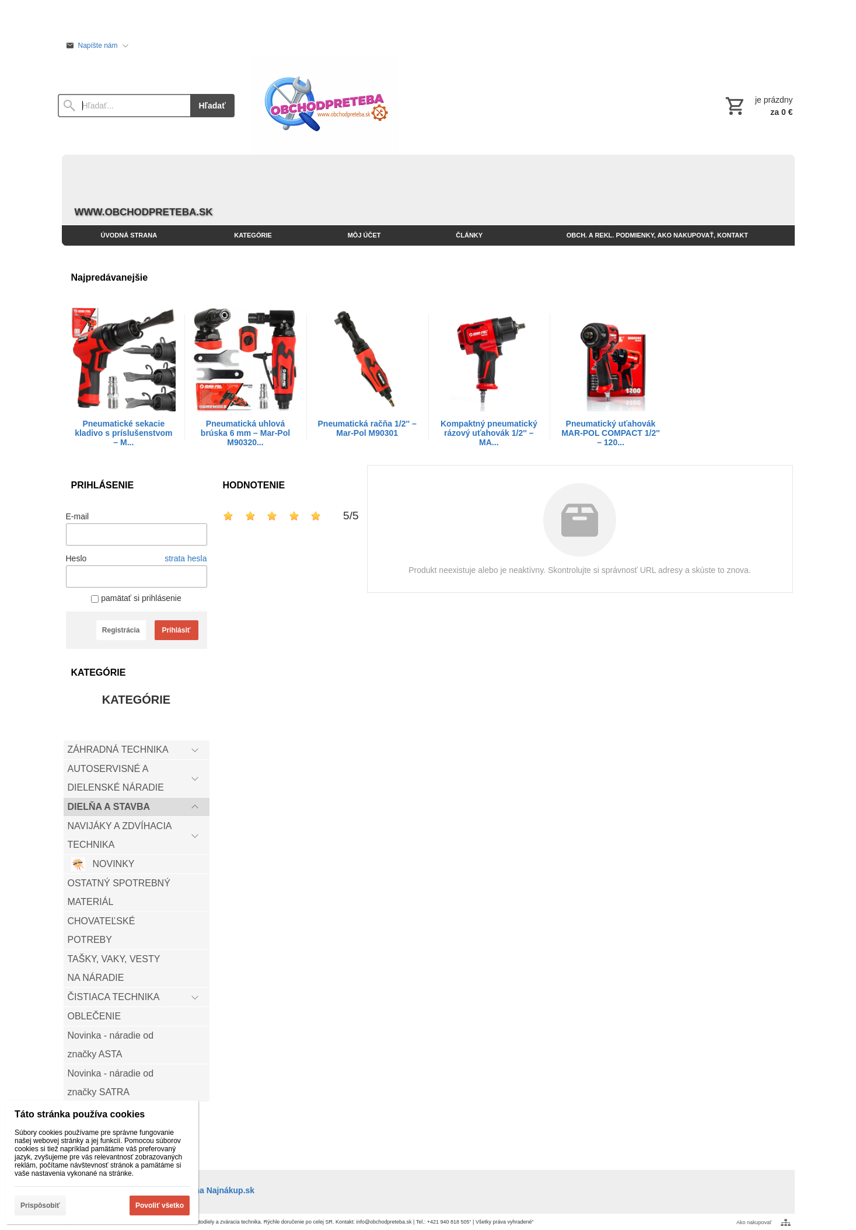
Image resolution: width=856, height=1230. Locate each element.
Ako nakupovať (753, 1222)
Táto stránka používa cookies (80, 1114)
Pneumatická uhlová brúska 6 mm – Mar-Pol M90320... (245, 433)
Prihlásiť (176, 630)
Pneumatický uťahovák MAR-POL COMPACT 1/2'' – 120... (610, 433)
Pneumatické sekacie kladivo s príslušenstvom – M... (123, 433)
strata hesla (186, 558)
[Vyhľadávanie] (124, 105)
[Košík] (758, 105)
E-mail (77, 516)
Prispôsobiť (40, 1205)
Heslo (76, 558)
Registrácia (121, 630)
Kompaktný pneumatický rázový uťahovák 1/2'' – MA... (489, 433)
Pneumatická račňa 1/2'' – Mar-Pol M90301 (367, 428)
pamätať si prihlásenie (136, 598)
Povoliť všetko (159, 1205)
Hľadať (212, 105)
